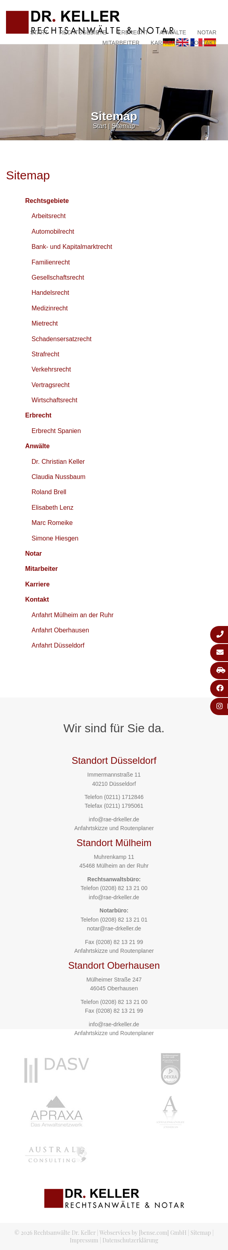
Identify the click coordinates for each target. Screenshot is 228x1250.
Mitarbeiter (120, 43)
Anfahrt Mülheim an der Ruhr (72, 615)
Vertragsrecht (50, 385)
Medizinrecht (50, 308)
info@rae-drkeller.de (114, 819)
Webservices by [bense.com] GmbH (142, 1232)
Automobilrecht (53, 231)
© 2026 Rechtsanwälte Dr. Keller (54, 1232)
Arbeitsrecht (48, 216)
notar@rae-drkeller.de (114, 928)
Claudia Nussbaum (58, 476)
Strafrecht (45, 354)
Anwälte (172, 32)
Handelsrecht (50, 292)
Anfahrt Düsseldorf (58, 645)
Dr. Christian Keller (58, 461)
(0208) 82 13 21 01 (123, 919)
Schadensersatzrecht (61, 339)
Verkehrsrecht (51, 369)
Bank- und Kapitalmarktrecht (72, 246)
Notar (206, 32)
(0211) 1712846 (124, 797)
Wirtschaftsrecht (54, 400)
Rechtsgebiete (82, 32)
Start (39, 32)
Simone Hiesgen (55, 538)
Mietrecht (45, 323)
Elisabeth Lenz (52, 507)
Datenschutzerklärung (130, 1240)
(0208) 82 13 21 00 (123, 888)
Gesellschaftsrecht (58, 277)
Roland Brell (49, 492)
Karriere (165, 43)
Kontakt (203, 43)
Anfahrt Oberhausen (60, 630)
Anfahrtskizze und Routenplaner (114, 828)
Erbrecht (132, 32)
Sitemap (123, 126)
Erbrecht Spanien (56, 430)
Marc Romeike (52, 522)
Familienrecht (51, 262)
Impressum (84, 1240)
